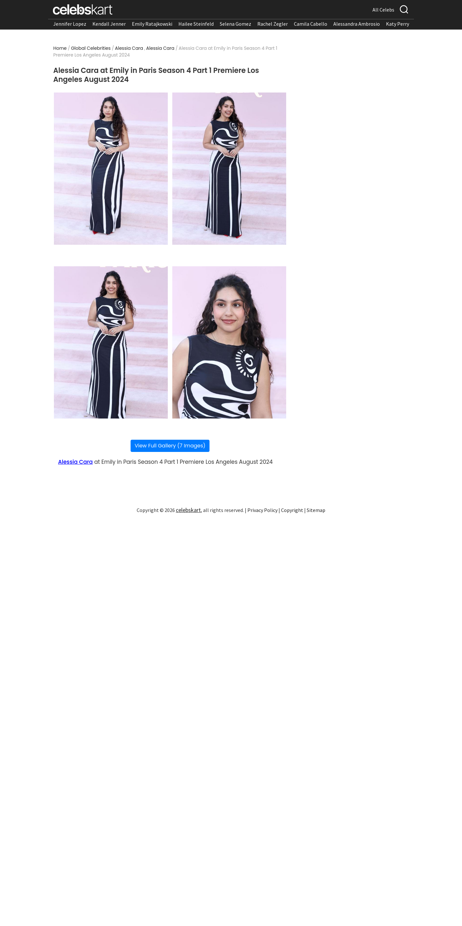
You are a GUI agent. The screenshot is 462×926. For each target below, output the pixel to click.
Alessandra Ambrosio (356, 24)
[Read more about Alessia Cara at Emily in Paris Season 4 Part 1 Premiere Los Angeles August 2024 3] (111, 342)
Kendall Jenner (109, 24)
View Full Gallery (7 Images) (170, 445)
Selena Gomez (235, 24)
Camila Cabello (310, 24)
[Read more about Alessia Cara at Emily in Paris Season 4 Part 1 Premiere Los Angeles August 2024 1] (111, 169)
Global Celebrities (91, 48)
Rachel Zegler (272, 24)
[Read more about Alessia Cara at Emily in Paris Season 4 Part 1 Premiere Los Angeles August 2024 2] (229, 169)
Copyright (292, 510)
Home (60, 48)
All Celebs (383, 9)
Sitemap (316, 510)
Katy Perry (397, 24)
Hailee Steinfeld (196, 24)
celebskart (188, 510)
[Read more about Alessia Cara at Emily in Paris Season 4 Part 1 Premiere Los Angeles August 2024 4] (229, 342)
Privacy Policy (262, 510)
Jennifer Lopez (69, 24)
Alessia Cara (129, 48)
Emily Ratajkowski (152, 24)
